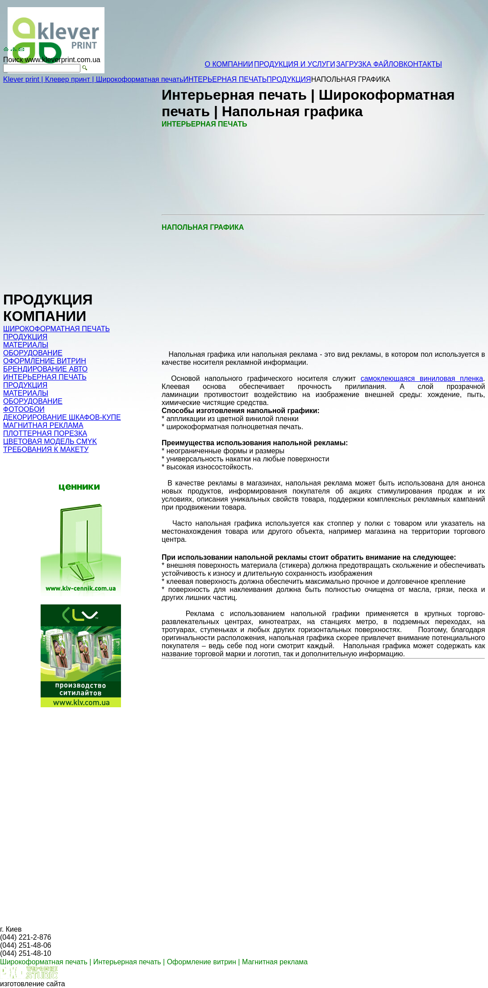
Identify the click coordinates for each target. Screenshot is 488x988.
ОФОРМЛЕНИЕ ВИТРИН (44, 361)
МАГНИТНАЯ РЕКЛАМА (43, 425)
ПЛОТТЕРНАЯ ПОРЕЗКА (45, 433)
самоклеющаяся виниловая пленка (422, 378)
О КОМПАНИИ (229, 64)
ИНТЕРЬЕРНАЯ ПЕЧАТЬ (225, 79)
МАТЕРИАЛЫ (25, 345)
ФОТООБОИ (24, 409)
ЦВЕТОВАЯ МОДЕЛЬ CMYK (50, 441)
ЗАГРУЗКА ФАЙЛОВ (370, 64)
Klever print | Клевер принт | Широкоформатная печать (93, 79)
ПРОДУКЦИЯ (289, 79)
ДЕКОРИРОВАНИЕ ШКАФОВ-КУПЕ (62, 417)
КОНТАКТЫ (423, 64)
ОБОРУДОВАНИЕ (33, 353)
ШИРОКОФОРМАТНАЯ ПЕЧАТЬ (56, 329)
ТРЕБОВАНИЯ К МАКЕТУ (45, 449)
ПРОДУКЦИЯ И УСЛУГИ (294, 64)
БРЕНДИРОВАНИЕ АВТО (45, 369)
